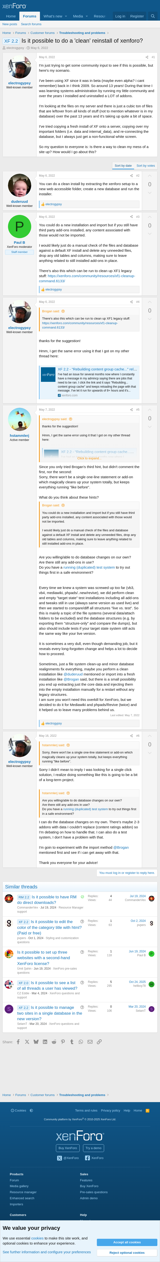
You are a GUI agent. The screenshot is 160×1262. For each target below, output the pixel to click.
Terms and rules (86, 1110)
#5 (137, 409)
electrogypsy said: (54, 419)
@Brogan (71, 679)
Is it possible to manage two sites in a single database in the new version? (49, 1013)
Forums (29, 16)
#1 (153, 57)
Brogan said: (51, 311)
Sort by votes (146, 165)
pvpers (21, 938)
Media (78, 16)
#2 (137, 175)
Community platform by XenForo (80, 1119)
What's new (53, 16)
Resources (102, 16)
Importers (16, 1204)
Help (127, 1110)
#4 (137, 302)
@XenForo (68, 1158)
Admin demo (89, 1198)
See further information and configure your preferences (47, 1252)
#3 (137, 217)
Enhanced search (22, 1198)
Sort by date (123, 165)
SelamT (22, 1024)
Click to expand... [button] (89, 458)
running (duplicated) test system (89, 567)
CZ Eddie (23, 993)
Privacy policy (110, 1110)
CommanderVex (27, 907)
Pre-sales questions (94, 1192)
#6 (137, 735)
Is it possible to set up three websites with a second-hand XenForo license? (43, 958)
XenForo (94, 1158)
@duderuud (73, 674)
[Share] (147, 57)
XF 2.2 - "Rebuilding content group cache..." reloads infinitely (106, 369)
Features (86, 1180)
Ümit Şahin (24, 968)
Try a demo (93, 1148)
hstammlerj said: (53, 745)
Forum (14, 1180)
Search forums (31, 24)
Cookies (18, 1110)
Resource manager (23, 1192)
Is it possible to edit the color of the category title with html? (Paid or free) (49, 927)
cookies (37, 1238)
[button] (66, 16)
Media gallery (19, 1186)
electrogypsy (15, 48)
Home (11, 16)
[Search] (153, 16)
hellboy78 (139, 986)
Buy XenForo (68, 1148)
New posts (9, 24)
